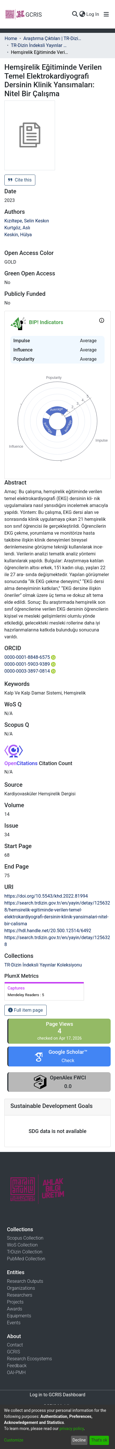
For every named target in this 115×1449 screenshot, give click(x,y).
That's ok (99, 1440)
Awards (14, 1309)
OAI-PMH (16, 1372)
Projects (15, 1302)
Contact (15, 1345)
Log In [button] (93, 14)
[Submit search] (75, 14)
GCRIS (13, 1352)
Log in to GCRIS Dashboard (57, 1394)
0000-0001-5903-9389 (30, 664)
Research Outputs (25, 1281)
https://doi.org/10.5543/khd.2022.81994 (46, 896)
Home (11, 38)
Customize (13, 1440)
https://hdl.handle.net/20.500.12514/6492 (47, 930)
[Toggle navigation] (106, 14)
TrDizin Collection (24, 1252)
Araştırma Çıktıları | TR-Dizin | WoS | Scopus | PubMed (52, 38)
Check (67, 1060)
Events (14, 1322)
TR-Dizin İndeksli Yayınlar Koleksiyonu (40, 45)
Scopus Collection (25, 1238)
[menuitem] (82, 14)
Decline (79, 1440)
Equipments (19, 1316)
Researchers (19, 1295)
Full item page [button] (25, 1010)
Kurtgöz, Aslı (17, 227)
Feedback (17, 1365)
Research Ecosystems (29, 1358)
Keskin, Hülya (18, 234)
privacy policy (71, 1428)
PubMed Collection (26, 1258)
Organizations (21, 1288)
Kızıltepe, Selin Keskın (26, 221)
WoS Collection (22, 1245)
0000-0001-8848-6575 (30, 657)
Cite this (20, 180)
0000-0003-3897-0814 (30, 671)
